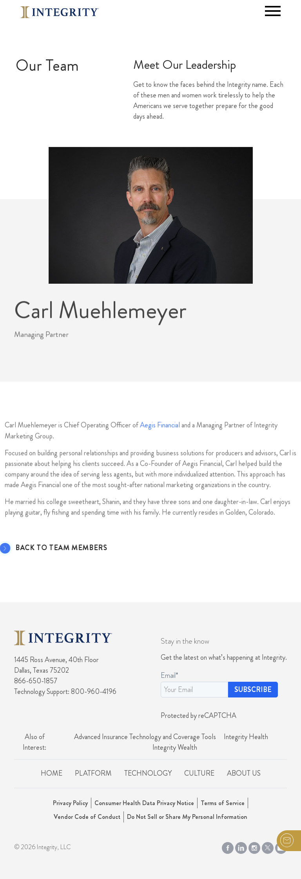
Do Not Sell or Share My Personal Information (187, 816)
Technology (148, 773)
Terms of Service (223, 802)
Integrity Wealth (174, 747)
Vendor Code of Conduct (87, 816)
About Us (244, 773)
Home (51, 773)
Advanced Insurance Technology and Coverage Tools (145, 737)
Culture (199, 773)
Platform (93, 773)
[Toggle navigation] (273, 11)
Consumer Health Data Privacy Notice (144, 802)
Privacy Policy (70, 802)
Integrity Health (246, 737)
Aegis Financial (160, 446)
